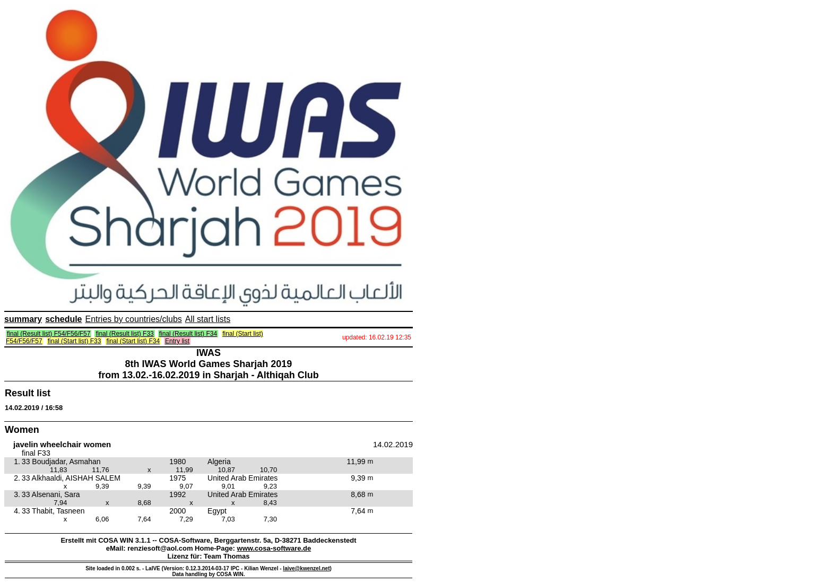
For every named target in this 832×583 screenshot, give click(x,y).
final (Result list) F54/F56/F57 (48, 333)
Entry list (177, 341)
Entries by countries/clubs (133, 319)
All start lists (207, 319)
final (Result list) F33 (124, 333)
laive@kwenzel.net (306, 568)
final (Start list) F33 (74, 341)
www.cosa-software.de (274, 548)
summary (23, 319)
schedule (63, 319)
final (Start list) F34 (133, 341)
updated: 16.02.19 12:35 (376, 337)
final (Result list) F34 (188, 333)
